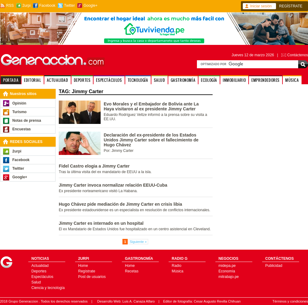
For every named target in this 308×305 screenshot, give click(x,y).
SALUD (159, 80)
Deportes (38, 271)
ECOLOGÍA (209, 80)
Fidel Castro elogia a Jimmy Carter (94, 166)
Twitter (69, 5)
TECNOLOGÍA (138, 80)
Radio (176, 265)
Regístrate (86, 271)
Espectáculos (42, 277)
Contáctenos (297, 55)
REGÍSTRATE (290, 6)
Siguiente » (138, 242)
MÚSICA (292, 80)
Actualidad (40, 265)
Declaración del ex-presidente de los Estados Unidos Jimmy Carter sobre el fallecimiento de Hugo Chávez (151, 140)
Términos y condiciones (290, 301)
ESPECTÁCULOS (109, 80)
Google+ (90, 5)
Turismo (19, 112)
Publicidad (273, 265)
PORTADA (10, 80)
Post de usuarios (92, 277)
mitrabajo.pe (228, 277)
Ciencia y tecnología (48, 288)
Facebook (47, 5)
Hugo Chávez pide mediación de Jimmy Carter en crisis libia (120, 204)
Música (177, 271)
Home (83, 265)
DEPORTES (82, 80)
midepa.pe (227, 265)
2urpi (26, 5)
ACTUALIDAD (57, 80)
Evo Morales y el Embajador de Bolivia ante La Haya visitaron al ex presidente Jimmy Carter (151, 106)
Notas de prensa (26, 120)
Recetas (131, 271)
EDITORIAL (32, 80)
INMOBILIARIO (234, 80)
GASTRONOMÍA (183, 80)
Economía (226, 271)
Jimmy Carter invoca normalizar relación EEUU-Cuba (113, 185)
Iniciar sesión (261, 6)
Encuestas (21, 129)
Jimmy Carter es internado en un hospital (101, 223)
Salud (36, 282)
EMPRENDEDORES (265, 80)
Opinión (19, 103)
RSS (10, 5)
